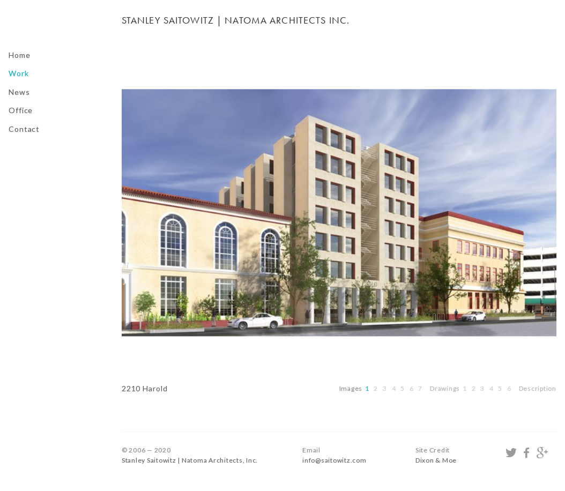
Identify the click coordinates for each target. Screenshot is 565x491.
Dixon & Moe (436, 460)
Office (21, 110)
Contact (24, 128)
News (19, 91)
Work (19, 73)
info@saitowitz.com (334, 460)
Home (20, 54)
